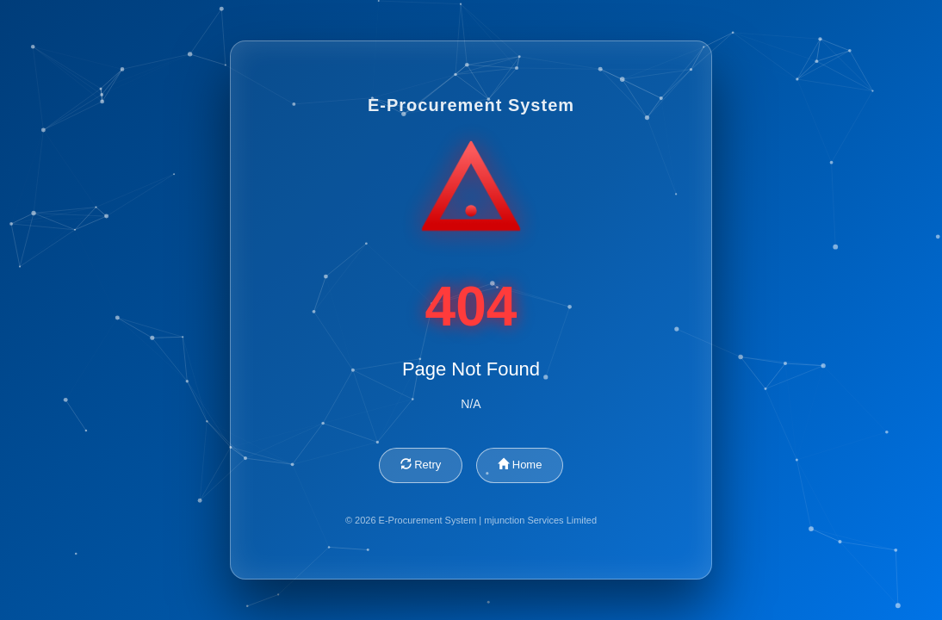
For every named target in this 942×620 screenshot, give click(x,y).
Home (520, 464)
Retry (421, 464)
